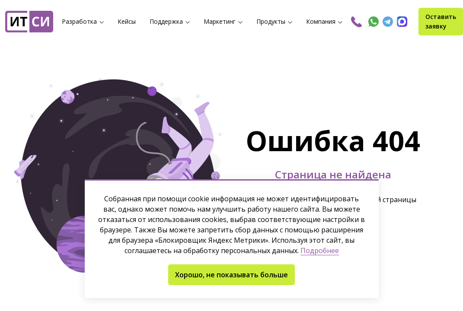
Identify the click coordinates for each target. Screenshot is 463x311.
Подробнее (319, 250)
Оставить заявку (440, 21)
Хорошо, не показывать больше (231, 274)
